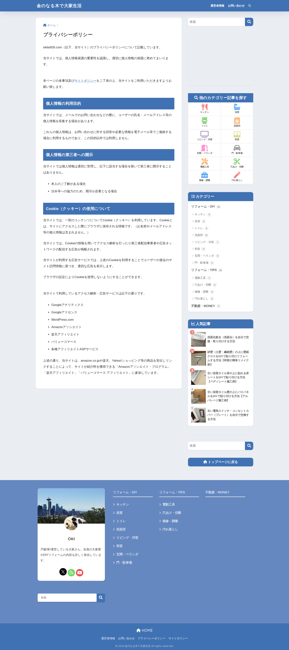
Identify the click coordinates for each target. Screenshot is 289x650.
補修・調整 (204, 292)
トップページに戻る (220, 462)
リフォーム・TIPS (207, 270)
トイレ (202, 228)
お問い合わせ (236, 5)
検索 (101, 598)
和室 (200, 249)
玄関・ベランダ (207, 256)
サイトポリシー (85, 80)
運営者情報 (217, 5)
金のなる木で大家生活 (59, 5)
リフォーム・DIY (206, 207)
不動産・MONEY (206, 306)
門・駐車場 (204, 263)
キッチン (203, 214)
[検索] (249, 22)
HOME (144, 630)
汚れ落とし (204, 298)
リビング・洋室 (207, 242)
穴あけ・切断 (206, 285)
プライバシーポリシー (151, 638)
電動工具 (203, 278)
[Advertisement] (220, 59)
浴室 (200, 221)
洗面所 (202, 235)
